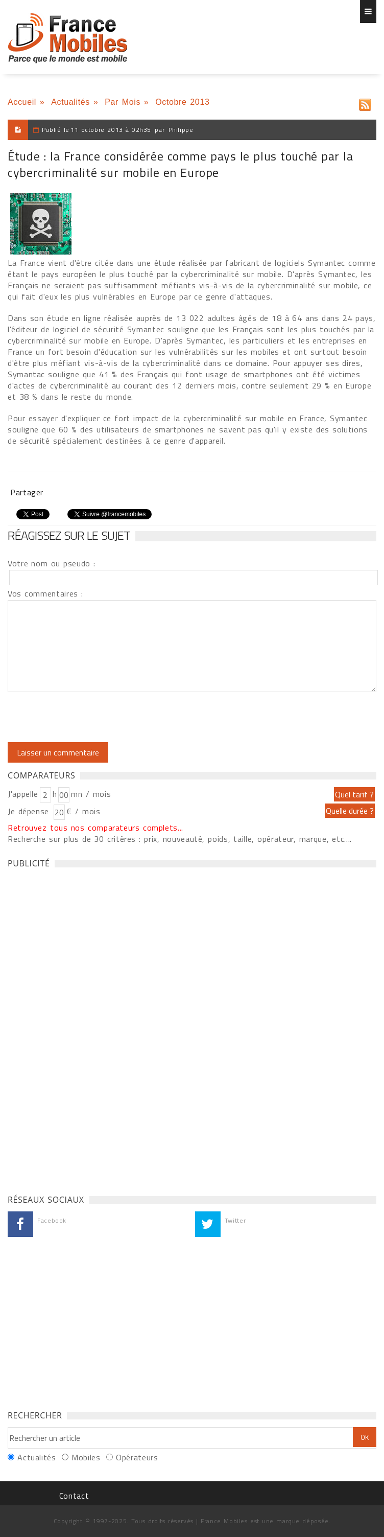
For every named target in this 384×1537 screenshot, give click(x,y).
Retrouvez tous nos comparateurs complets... (95, 827)
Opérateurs (137, 1457)
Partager (26, 492)
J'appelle (23, 793)
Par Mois (122, 102)
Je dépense (30, 811)
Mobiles (85, 1457)
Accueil (22, 102)
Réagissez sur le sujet (69, 535)
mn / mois (91, 793)
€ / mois (83, 811)
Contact (74, 1495)
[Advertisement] (84, 1028)
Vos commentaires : (45, 593)
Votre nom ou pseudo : (51, 563)
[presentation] (93, 717)
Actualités (70, 102)
